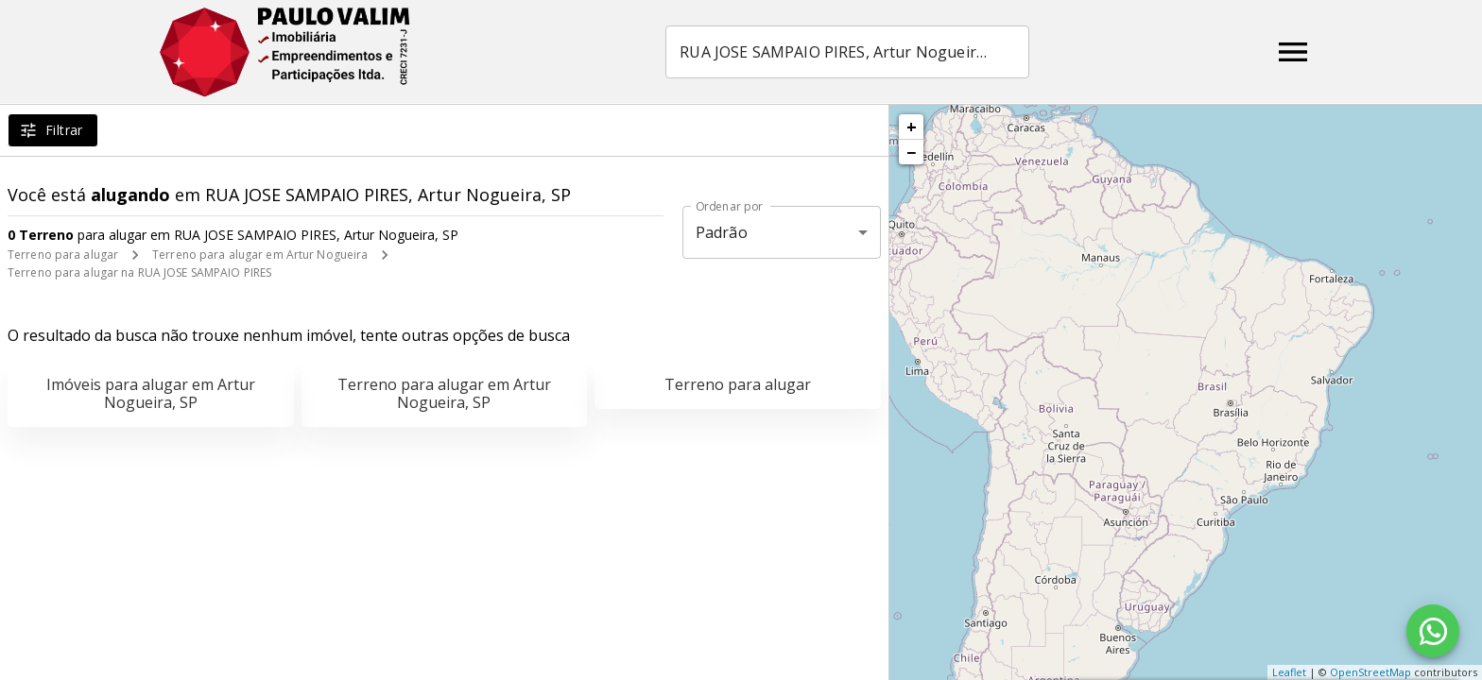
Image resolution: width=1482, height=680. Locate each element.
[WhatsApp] (1432, 630)
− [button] (911, 152)
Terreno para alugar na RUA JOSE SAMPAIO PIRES (139, 272)
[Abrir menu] (1293, 52)
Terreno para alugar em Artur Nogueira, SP (444, 393)
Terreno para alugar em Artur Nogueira (260, 254)
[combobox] (849, 52)
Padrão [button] (722, 232)
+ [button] (911, 126)
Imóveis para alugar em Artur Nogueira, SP (150, 393)
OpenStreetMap (1370, 672)
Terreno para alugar (63, 254)
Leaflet (1289, 672)
